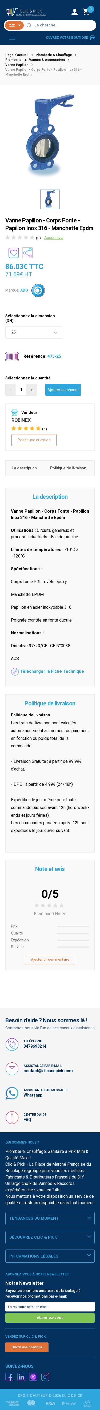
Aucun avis (53, 237)
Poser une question (34, 440)
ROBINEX (20, 420)
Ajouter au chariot (63, 390)
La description (24, 468)
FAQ (27, 1119)
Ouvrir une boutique (27, 1347)
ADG (24, 290)
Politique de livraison (68, 468)
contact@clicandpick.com (48, 1070)
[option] (50, 199)
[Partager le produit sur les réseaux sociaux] (27, 252)
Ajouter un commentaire (50, 959)
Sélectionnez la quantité (28, 378)
